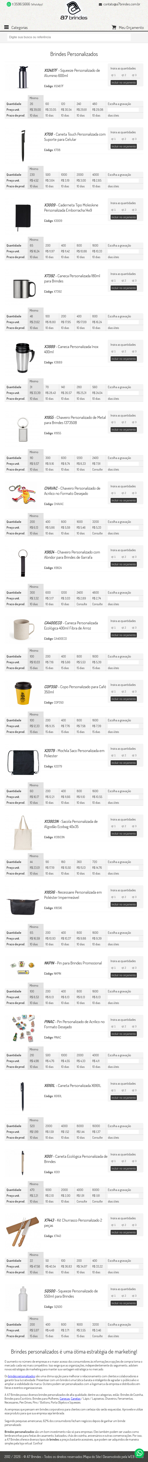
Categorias (19, 27)
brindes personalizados (21, 1376)
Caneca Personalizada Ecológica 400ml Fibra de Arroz (71, 625)
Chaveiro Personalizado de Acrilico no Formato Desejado (72, 490)
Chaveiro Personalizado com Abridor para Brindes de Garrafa (72, 554)
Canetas (76, 1398)
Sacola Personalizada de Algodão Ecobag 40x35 (71, 824)
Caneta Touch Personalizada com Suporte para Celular (75, 136)
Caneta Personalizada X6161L (72, 1085)
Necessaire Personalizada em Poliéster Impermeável (73, 894)
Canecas (65, 1398)
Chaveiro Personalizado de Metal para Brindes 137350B (75, 420)
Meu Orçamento (131, 27)
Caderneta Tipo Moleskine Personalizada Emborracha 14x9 (71, 207)
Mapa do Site (92, 1456)
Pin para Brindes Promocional (73, 962)
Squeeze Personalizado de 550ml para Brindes (71, 1293)
